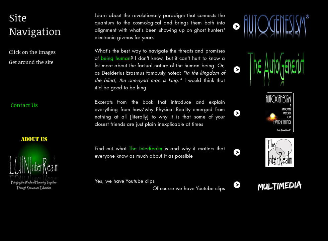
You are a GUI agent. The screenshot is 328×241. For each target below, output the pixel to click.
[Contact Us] (24, 105)
